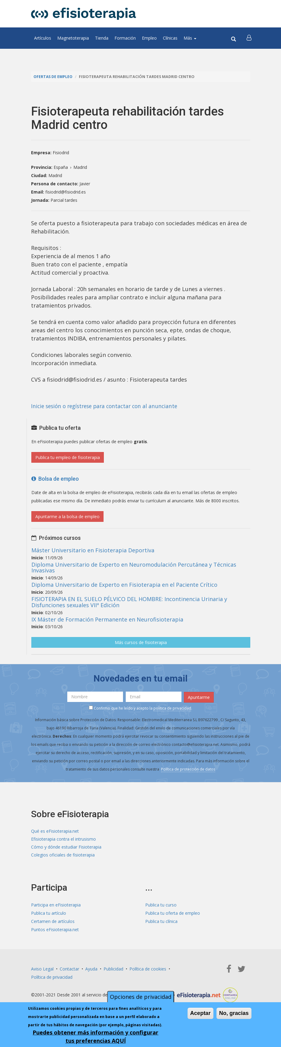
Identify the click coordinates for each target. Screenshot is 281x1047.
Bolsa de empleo (55, 478)
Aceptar (200, 1013)
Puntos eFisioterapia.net (55, 930)
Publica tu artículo (48, 914)
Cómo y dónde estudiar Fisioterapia (66, 847)
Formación (125, 38)
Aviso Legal (42, 970)
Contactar (69, 970)
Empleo (149, 38)
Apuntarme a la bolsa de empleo (67, 516)
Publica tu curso (161, 906)
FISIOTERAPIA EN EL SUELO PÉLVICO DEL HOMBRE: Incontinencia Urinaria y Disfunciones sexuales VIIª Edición (129, 602)
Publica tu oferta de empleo (172, 914)
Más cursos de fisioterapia (141, 642)
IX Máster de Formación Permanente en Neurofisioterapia (107, 619)
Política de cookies (147, 970)
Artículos (42, 38)
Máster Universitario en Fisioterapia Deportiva (92, 550)
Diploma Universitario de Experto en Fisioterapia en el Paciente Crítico (124, 584)
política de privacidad (172, 707)
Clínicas (170, 38)
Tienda (101, 38)
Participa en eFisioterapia (56, 906)
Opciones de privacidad (140, 996)
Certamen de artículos (53, 922)
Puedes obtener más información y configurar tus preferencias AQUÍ (95, 1036)
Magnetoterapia (73, 38)
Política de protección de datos (188, 768)
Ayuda (91, 970)
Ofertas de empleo (53, 76)
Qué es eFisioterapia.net (55, 831)
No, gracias (234, 1013)
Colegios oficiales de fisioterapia (63, 856)
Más (190, 38)
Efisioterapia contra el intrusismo (63, 839)
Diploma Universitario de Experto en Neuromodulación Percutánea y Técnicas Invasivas (133, 567)
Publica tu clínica (161, 922)
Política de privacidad (51, 978)
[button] (249, 38)
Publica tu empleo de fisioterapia (67, 457)
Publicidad (113, 970)
